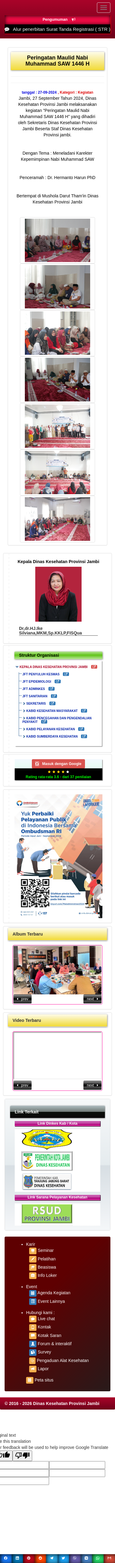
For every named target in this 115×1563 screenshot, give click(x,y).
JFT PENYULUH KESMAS (40, 674)
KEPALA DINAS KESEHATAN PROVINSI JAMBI (54, 667)
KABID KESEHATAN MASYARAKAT (52, 711)
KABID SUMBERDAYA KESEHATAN (52, 736)
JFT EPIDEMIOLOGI (36, 681)
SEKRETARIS (36, 703)
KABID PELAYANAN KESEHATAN (50, 729)
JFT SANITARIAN (34, 696)
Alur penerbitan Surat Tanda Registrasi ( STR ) (61, 29)
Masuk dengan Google (58, 764)
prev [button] (22, 999)
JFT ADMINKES (33, 689)
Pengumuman (59, 19)
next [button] (92, 999)
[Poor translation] (22, 1455)
